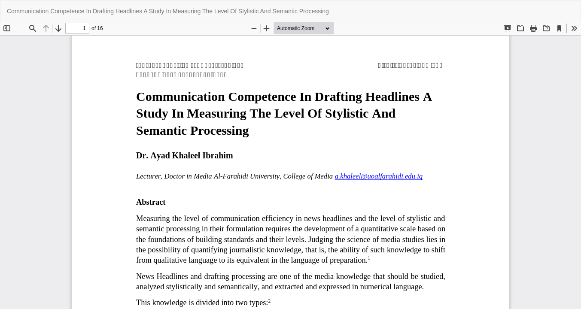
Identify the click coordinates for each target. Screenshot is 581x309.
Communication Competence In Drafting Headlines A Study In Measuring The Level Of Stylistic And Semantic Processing (168, 11)
